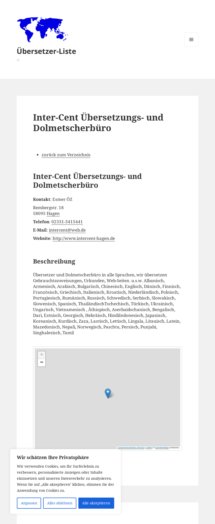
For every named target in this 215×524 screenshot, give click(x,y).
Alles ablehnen (59, 503)
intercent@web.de (67, 230)
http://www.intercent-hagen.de (84, 238)
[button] (138, 389)
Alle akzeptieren (96, 503)
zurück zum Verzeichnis (66, 155)
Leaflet (149, 447)
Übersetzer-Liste (46, 51)
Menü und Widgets (191, 46)
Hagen (53, 213)
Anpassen (29, 503)
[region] (65, 481)
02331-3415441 (67, 221)
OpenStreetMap (162, 447)
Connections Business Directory (131, 447)
